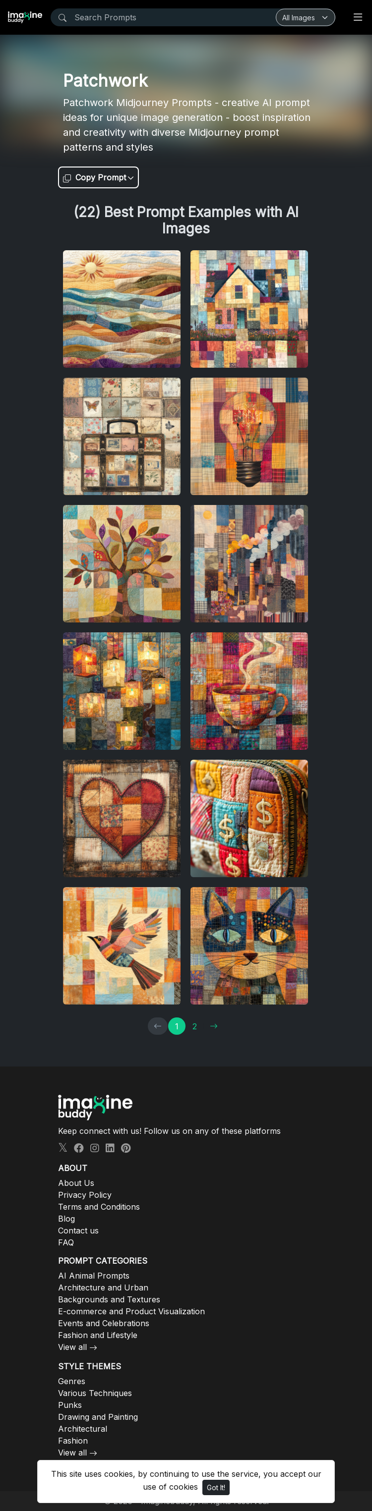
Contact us (78, 1230)
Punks (70, 1405)
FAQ (66, 1242)
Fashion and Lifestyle (97, 1335)
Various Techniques (95, 1393)
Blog (66, 1219)
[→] (214, 1026)
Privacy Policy (85, 1195)
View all (72, 1347)
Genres (71, 1381)
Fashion (73, 1441)
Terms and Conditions (99, 1207)
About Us (76, 1183)
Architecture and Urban (103, 1287)
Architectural (82, 1429)
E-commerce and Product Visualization (131, 1311)
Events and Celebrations (103, 1323)
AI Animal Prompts (93, 1276)
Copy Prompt (94, 177)
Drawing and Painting (98, 1417)
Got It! (216, 1487)
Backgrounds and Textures (109, 1299)
